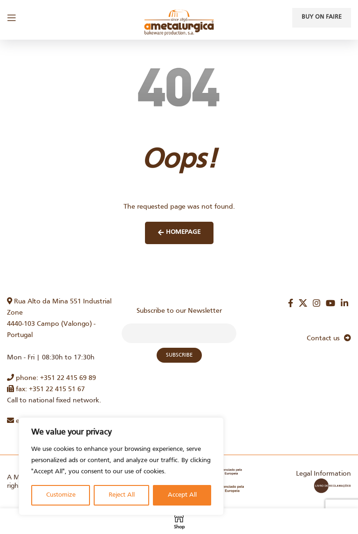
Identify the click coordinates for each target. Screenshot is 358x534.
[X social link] (303, 303)
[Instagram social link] (316, 303)
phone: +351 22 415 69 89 (51, 378)
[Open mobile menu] (11, 17)
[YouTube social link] (330, 303)
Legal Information (323, 474)
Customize (61, 495)
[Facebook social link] (290, 303)
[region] (121, 466)
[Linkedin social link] (344, 303)
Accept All (182, 495)
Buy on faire (322, 17)
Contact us (329, 338)
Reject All (122, 495)
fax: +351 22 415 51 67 (46, 389)
